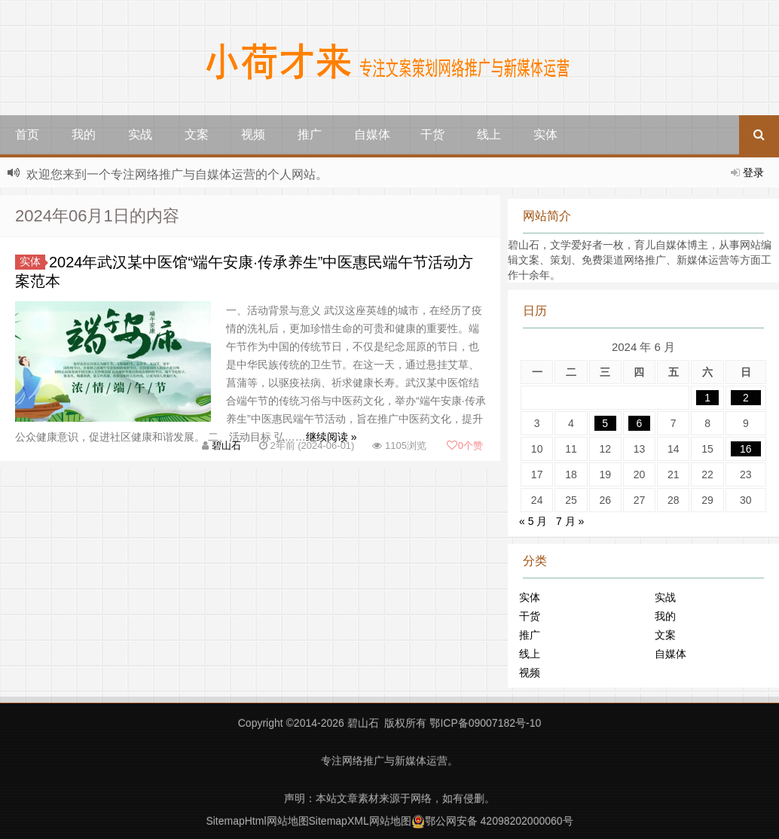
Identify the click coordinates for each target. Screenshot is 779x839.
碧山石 (226, 445)
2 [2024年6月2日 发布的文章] (746, 398)
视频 (253, 134)
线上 (489, 134)
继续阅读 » (331, 437)
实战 (140, 134)
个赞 (465, 445)
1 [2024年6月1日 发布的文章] (707, 398)
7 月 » (570, 521)
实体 (545, 134)
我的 (84, 134)
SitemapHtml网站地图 (257, 821)
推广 (310, 134)
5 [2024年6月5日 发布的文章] (605, 423)
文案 (197, 134)
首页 (27, 134)
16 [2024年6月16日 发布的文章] (746, 449)
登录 (753, 172)
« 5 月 (533, 521)
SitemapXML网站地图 (360, 821)
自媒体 (372, 134)
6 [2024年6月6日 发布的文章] (640, 423)
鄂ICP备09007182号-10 (485, 723)
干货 (432, 134)
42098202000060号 (527, 821)
